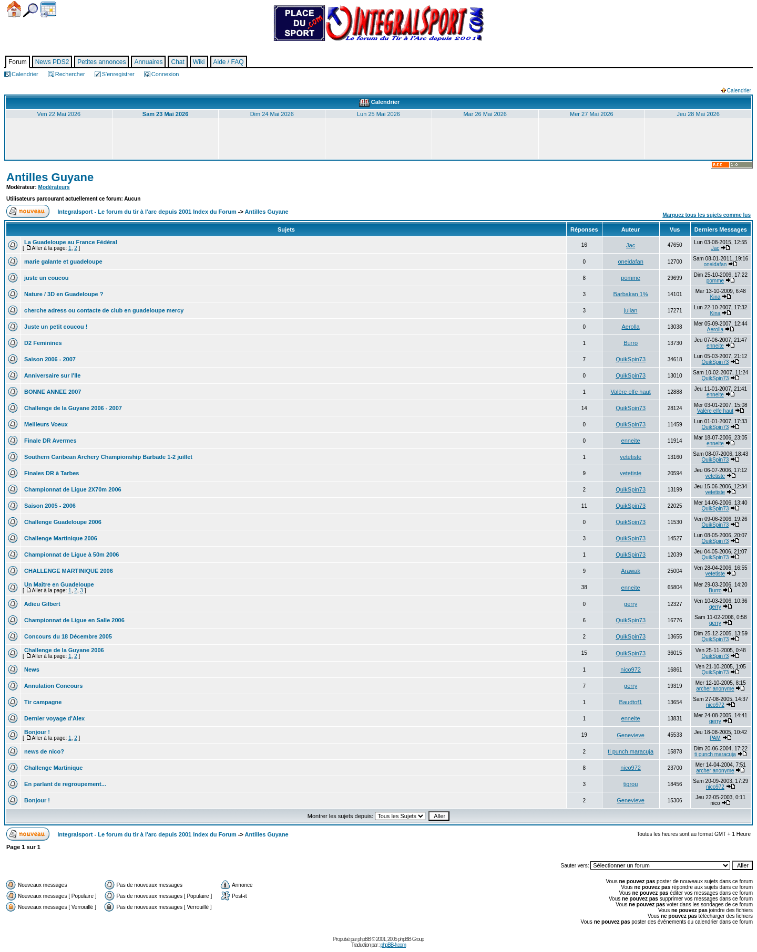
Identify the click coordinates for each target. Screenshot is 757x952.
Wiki (199, 62)
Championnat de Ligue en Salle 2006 (74, 620)
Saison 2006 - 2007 (49, 359)
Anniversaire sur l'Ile (51, 375)
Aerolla (630, 326)
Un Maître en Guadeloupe (58, 584)
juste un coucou (45, 278)
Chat (177, 62)
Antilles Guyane (50, 177)
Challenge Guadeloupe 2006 (62, 522)
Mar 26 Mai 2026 (485, 114)
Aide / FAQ (228, 62)
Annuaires (148, 62)
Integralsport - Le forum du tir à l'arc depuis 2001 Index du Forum (147, 211)
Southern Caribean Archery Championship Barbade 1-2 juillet (107, 457)
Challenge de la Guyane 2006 (63, 650)
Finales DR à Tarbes (51, 473)
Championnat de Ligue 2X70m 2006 (72, 489)
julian (631, 310)
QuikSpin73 (631, 359)
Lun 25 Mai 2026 (378, 114)
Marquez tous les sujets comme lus (706, 215)
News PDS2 (52, 62)
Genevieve (631, 735)
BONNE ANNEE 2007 (52, 392)
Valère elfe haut (630, 392)
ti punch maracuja (630, 751)
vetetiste (630, 457)
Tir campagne (42, 702)
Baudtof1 (630, 702)
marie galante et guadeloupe (63, 261)
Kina (715, 297)
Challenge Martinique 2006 (60, 538)
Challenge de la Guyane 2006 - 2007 (72, 408)
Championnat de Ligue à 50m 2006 (71, 554)
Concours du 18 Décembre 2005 (67, 636)
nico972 (630, 669)
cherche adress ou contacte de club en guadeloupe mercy (103, 310)
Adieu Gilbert (41, 604)
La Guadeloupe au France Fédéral (70, 242)
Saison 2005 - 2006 (49, 506)
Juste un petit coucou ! (55, 326)
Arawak (630, 571)
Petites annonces (101, 62)
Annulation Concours (53, 686)
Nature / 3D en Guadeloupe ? (63, 294)
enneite (715, 346)
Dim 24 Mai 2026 (272, 114)
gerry (630, 604)
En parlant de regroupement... (64, 784)
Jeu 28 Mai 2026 (698, 114)
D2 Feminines (42, 343)
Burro (630, 343)
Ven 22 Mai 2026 (59, 114)
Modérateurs (54, 187)
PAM (715, 738)
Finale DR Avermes (50, 440)
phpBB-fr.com (393, 945)
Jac (630, 245)
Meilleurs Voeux (45, 424)
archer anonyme (715, 689)
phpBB (364, 939)
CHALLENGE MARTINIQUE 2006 (68, 571)
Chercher (30, 10)
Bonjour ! (36, 732)
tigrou (630, 784)
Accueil (14, 9)
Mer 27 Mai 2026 (591, 114)
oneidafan (630, 261)
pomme (630, 278)
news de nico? (43, 751)
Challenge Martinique (53, 768)
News (31, 669)
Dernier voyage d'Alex (54, 718)
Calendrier (48, 9)
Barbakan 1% (630, 294)
